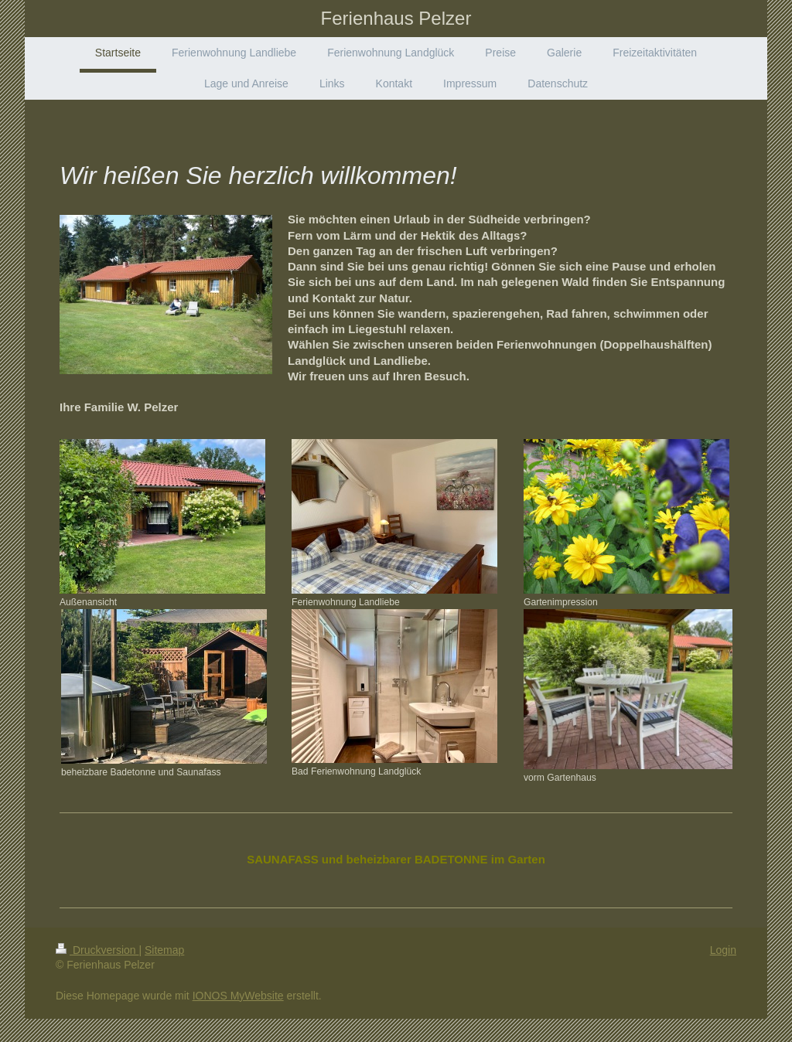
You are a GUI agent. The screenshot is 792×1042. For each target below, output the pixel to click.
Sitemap (164, 950)
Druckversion (97, 950)
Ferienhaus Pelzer (396, 18)
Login (723, 950)
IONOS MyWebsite (238, 995)
